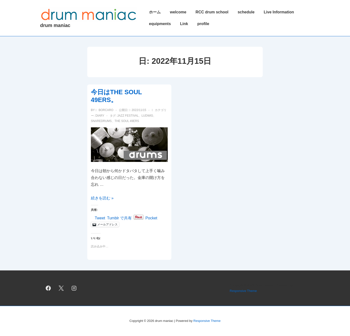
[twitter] (61, 288)
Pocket (151, 218)
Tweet (100, 217)
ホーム (155, 12)
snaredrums (101, 121)
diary (99, 115)
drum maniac (55, 25)
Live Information (279, 12)
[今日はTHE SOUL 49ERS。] (138, 110)
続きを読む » (102, 198)
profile (203, 24)
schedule (246, 12)
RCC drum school (212, 12)
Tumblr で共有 (119, 217)
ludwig (147, 115)
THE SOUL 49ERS (126, 121)
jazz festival (128, 115)
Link (184, 24)
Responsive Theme (243, 291)
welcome (178, 12)
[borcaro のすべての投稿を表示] (105, 110)
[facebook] (48, 288)
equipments (160, 24)
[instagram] (74, 288)
